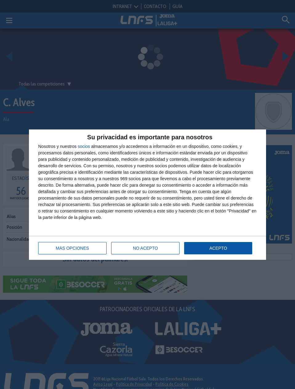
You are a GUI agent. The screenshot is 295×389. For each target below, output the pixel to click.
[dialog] (147, 194)
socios (84, 146)
